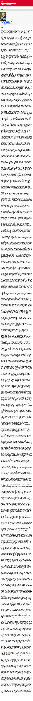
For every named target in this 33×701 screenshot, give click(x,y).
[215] (30, 273)
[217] (26, 329)
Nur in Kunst (8, 4)
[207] (16, 49)
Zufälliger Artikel (16, 6)
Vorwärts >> (30, 9)
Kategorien (22, 6)
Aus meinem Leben (6, 22)
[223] (23, 498)
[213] (24, 217)
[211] (2, 161)
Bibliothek (3, 4)
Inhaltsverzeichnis (3, 10)
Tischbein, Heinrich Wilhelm (6, 21)
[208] (26, 76)
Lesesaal (11, 6)
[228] (9, 640)
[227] (27, 610)
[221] (16, 442)
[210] (3, 132)
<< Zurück (25, 9)
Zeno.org (3, 1)
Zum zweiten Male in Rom (8, 25)
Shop (26, 6)
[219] (2, 386)
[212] (15, 188)
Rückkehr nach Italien (8, 23)
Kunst (2, 9)
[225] (21, 554)
